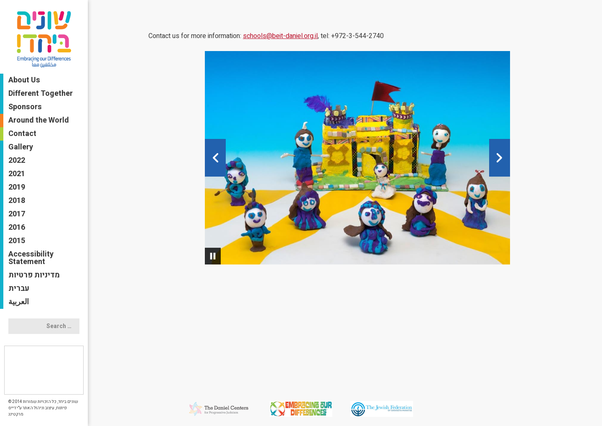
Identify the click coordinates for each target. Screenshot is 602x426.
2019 (16, 187)
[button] (215, 158)
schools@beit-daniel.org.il (280, 36)
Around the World (38, 120)
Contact (22, 133)
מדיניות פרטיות (34, 275)
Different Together (40, 93)
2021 (16, 174)
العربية (18, 302)
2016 (16, 227)
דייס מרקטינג (15, 411)
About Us (24, 80)
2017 (16, 214)
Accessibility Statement (31, 258)
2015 (16, 240)
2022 (16, 160)
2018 (16, 200)
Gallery (20, 147)
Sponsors (25, 107)
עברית (18, 288)
